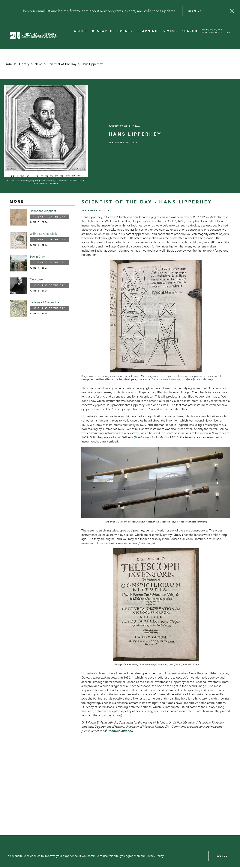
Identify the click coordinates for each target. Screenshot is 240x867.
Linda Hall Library (16, 64)
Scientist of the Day (62, 64)
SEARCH (190, 31)
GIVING (170, 31)
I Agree (221, 855)
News (38, 64)
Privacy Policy (155, 856)
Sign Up (195, 11)
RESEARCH (102, 31)
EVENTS (125, 31)
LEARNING (147, 31)
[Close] (232, 11)
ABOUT (81, 31)
